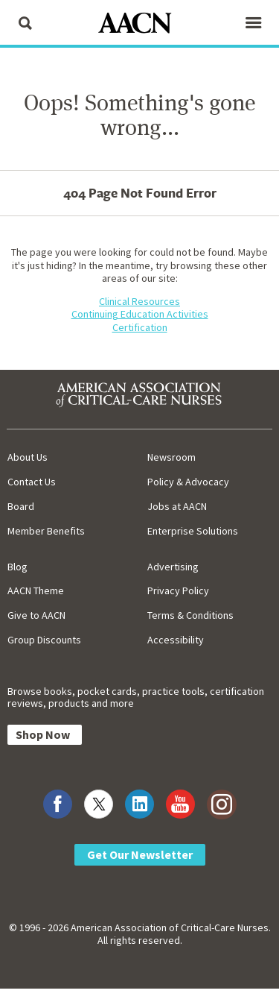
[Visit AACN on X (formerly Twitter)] (98, 804)
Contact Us (31, 481)
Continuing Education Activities (139, 314)
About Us (27, 457)
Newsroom (171, 457)
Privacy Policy (178, 590)
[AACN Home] (140, 24)
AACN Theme (35, 590)
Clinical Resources (139, 301)
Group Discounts (44, 639)
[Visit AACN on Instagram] (221, 804)
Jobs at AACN (177, 506)
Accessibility (175, 639)
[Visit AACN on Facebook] (57, 804)
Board (20, 506)
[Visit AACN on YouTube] (180, 804)
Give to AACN (36, 615)
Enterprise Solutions (192, 531)
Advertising (173, 566)
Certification (139, 327)
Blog (17, 566)
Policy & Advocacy (188, 481)
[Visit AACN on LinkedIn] (139, 804)
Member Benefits (46, 531)
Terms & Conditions (190, 615)
